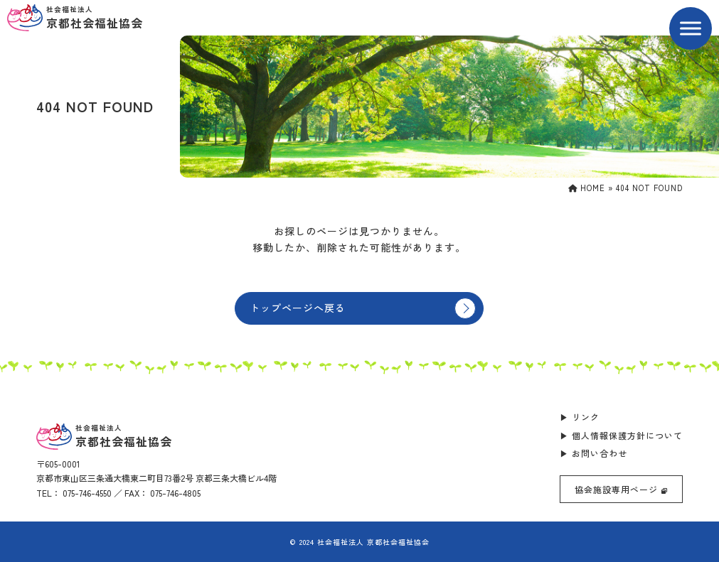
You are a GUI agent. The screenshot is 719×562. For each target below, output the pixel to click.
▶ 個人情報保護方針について (621, 435)
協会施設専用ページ (621, 489)
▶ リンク (580, 417)
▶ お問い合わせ (593, 453)
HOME (586, 187)
